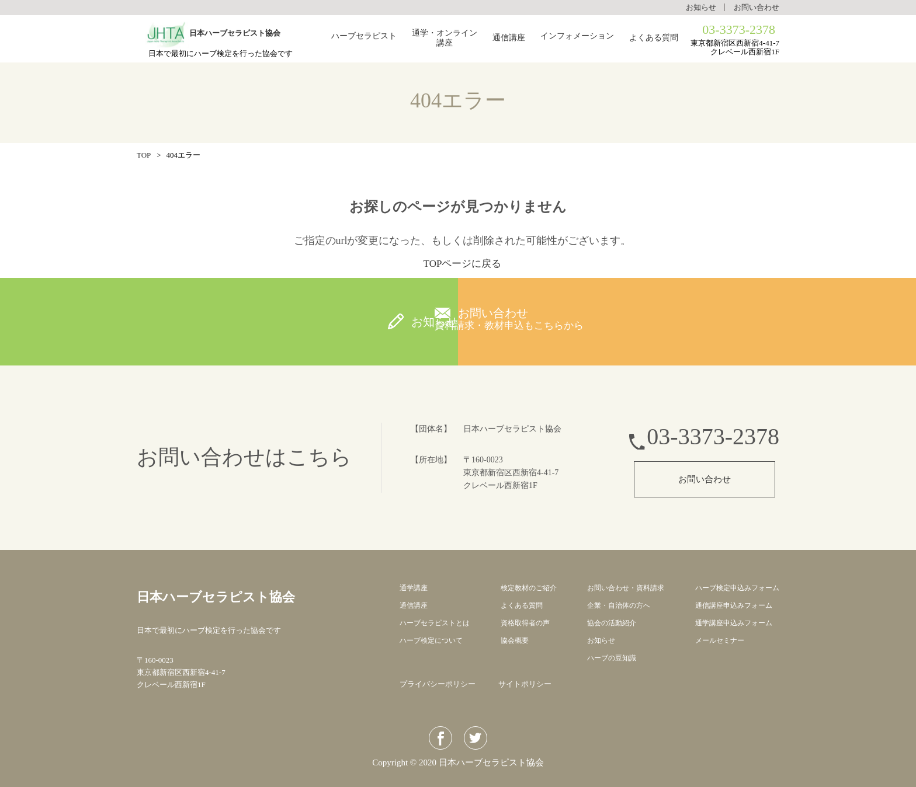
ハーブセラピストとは (438, 622)
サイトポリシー (524, 684)
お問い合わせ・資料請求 (623, 587)
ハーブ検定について (434, 640)
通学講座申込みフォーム (730, 622)
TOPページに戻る (462, 263)
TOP (144, 155)
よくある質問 (653, 38)
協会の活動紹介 (608, 622)
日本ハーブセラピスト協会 (258, 594)
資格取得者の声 (524, 622)
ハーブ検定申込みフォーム (733, 587)
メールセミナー (714, 640)
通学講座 (415, 587)
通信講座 (508, 38)
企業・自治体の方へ (616, 605)
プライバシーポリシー (438, 684)
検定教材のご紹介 (528, 587)
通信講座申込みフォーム (730, 605)
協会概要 (513, 640)
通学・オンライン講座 (444, 38)
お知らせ (701, 7)
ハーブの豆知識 (608, 657)
